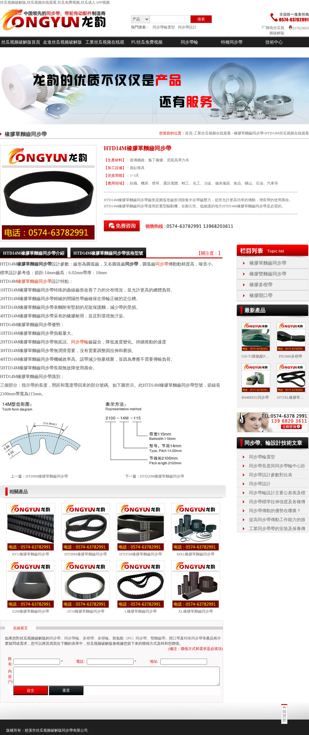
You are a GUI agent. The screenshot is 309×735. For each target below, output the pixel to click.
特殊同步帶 (193, 638)
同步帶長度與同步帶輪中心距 (277, 466)
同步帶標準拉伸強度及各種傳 (277, 501)
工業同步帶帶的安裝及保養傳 (277, 528)
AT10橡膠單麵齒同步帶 (86, 611)
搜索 (201, 19)
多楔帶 (88, 638)
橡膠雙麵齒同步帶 (267, 273)
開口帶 (174, 638)
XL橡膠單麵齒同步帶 (195, 611)
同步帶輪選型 (164, 27)
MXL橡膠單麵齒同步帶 (196, 554)
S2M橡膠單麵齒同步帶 (30, 611)
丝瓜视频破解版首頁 (20, 42)
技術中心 (274, 42)
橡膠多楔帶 (261, 284)
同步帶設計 (187, 27)
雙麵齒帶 (157, 638)
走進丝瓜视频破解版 (62, 42)
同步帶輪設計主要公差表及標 (277, 493)
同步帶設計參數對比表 (270, 475)
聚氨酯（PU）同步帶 (129, 638)
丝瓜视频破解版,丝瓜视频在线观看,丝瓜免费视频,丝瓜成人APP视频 (55, 2)
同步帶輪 (189, 42)
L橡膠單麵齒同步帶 (140, 611)
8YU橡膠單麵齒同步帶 (30, 554)
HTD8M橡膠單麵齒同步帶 (47, 476)
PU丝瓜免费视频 (147, 42)
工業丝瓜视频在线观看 (104, 47)
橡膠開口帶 (261, 295)
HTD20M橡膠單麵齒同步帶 (162, 476)
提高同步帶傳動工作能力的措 (277, 519)
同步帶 (161, 264)
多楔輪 (103, 638)
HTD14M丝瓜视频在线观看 (287, 133)
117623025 (299, 28)
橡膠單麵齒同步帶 (249, 133)
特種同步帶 (232, 42)
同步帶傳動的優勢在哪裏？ (275, 510)
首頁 (189, 133)
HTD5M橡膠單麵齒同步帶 (140, 554)
